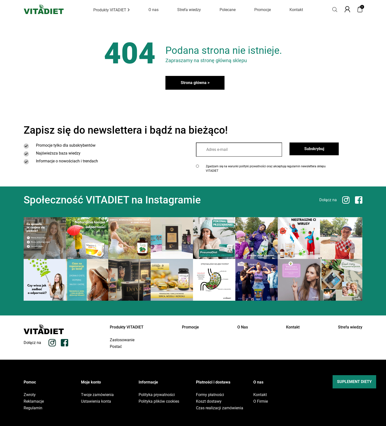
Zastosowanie (122, 340)
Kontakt (296, 9)
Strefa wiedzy (189, 9)
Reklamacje (34, 401)
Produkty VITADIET (111, 10)
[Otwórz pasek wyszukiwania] (334, 9)
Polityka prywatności (157, 395)
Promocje (262, 9)
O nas (153, 9)
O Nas (242, 327)
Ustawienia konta (96, 401)
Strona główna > (195, 82)
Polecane (228, 9)
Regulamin (33, 408)
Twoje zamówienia (97, 395)
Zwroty (30, 395)
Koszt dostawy (209, 401)
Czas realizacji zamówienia (219, 408)
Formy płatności (210, 395)
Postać (116, 346)
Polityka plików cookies (159, 401)
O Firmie (260, 401)
